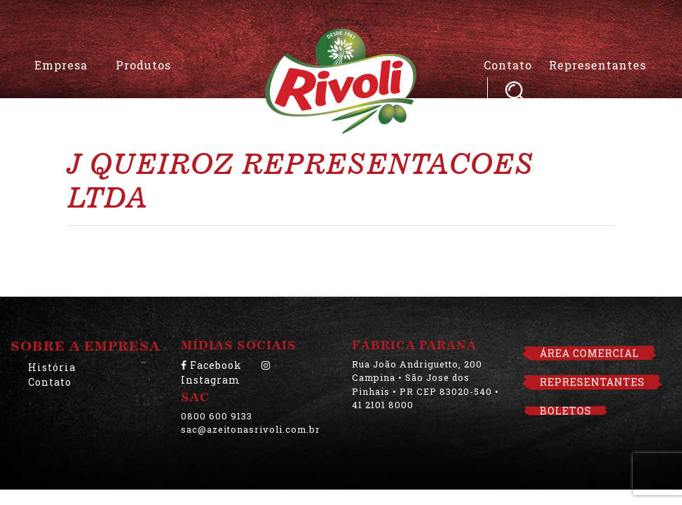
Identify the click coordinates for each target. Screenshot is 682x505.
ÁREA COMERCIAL (589, 353)
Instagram (226, 373)
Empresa (61, 65)
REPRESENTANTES (592, 382)
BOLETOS (566, 410)
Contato (508, 65)
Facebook (211, 365)
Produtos (143, 65)
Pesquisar (515, 91)
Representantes (597, 65)
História (52, 367)
